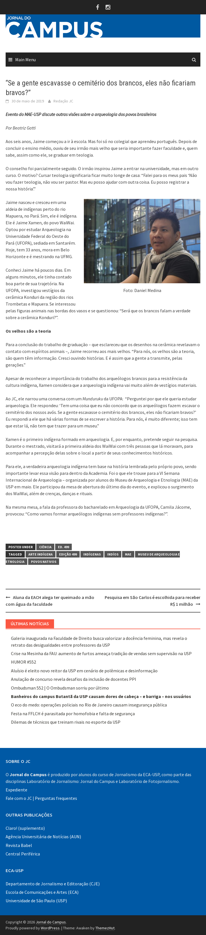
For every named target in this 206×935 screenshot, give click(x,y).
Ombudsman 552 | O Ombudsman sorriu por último (60, 688)
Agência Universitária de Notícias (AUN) (43, 836)
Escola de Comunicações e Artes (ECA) (42, 892)
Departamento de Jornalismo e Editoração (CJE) (53, 883)
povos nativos (43, 561)
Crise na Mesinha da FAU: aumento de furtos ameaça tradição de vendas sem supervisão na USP (101, 653)
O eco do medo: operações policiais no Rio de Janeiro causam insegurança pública (89, 705)
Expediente (16, 790)
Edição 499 (68, 554)
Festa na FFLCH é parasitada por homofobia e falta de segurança (73, 713)
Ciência (45, 547)
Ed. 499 (63, 547)
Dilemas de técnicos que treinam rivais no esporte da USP (65, 722)
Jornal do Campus (51, 922)
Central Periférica (23, 854)
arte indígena (40, 554)
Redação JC (63, 101)
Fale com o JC (19, 798)
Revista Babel (19, 845)
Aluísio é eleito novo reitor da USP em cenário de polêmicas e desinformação (84, 670)
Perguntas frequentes (56, 798)
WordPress (50, 927)
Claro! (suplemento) (25, 828)
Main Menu (25, 59)
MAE (128, 554)
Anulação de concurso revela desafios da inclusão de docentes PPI (73, 679)
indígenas (92, 554)
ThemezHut (105, 927)
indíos (112, 554)
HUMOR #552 (23, 662)
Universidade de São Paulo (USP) (36, 900)
